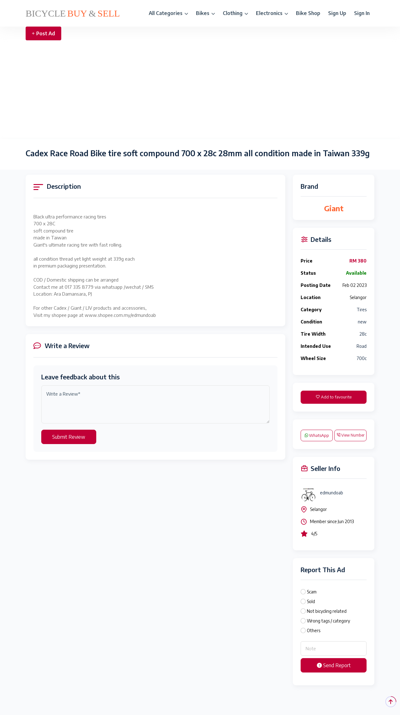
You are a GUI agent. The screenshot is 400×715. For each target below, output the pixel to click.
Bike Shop (308, 13)
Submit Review (68, 437)
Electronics (272, 13)
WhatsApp (317, 435)
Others (313, 630)
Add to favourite (334, 396)
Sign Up (337, 13)
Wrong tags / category (328, 620)
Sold (311, 601)
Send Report (334, 665)
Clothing (235, 13)
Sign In (362, 13)
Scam (312, 591)
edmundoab (331, 492)
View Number (350, 435)
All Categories (168, 13)
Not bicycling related (327, 611)
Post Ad (43, 33)
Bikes (205, 13)
